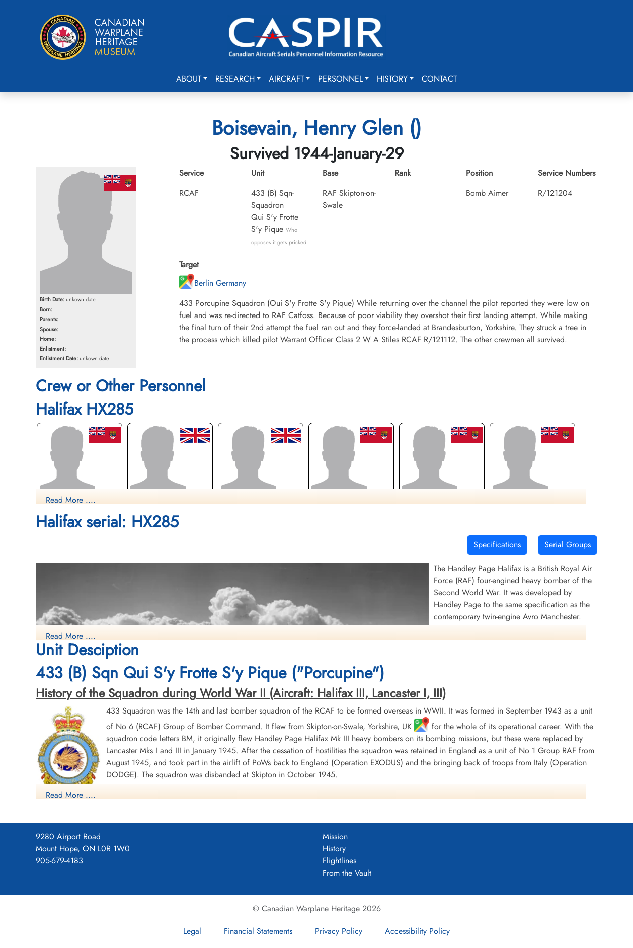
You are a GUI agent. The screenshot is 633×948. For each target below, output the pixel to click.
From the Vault (347, 873)
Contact (439, 79)
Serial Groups (567, 544)
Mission (335, 836)
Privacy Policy (338, 931)
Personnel (340, 79)
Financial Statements (258, 931)
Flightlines (339, 860)
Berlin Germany (212, 283)
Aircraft (286, 79)
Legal (192, 931)
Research (235, 79)
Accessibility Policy (417, 931)
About (188, 79)
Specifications (497, 544)
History (392, 79)
